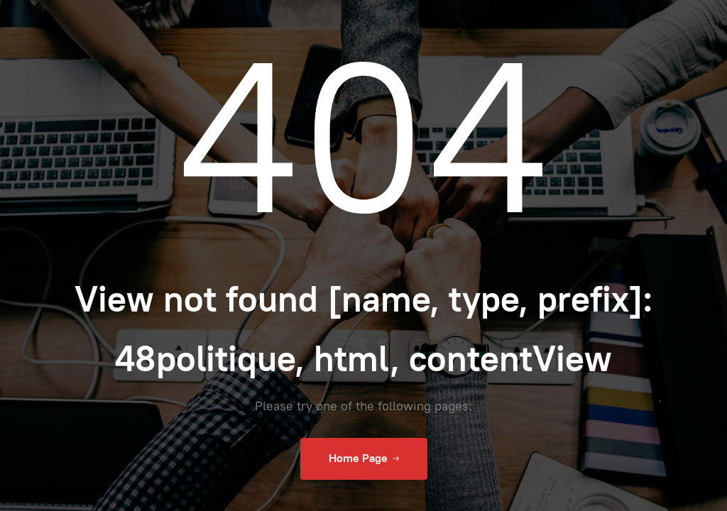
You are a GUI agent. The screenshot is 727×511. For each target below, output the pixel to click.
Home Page (364, 458)
